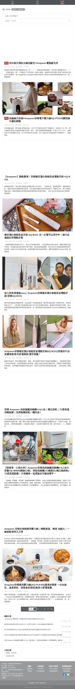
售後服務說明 (53, 671)
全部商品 (41, 666)
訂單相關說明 (41, 671)
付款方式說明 (53, 666)
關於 (29, 666)
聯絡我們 (30, 668)
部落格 (30, 671)
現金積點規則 (67, 668)
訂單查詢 (40, 668)
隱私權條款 (66, 671)
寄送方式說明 (53, 668)
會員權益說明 (66, 666)
